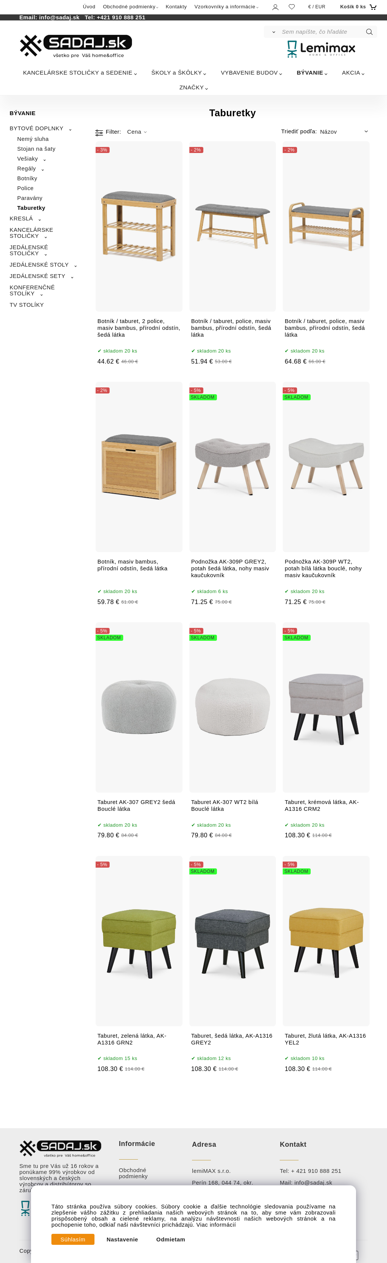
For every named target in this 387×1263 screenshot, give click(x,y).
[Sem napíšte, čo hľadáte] (329, 32)
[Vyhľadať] (272, 32)
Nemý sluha (33, 139)
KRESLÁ (21, 218)
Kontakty (176, 6)
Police (25, 188)
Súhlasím (72, 1239)
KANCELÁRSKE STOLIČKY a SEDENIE (78, 72)
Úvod (89, 6)
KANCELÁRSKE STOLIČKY (31, 233)
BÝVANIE (310, 72)
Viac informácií (216, 1225)
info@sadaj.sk (61, 17)
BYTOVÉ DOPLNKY (36, 128)
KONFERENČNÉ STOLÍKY (32, 290)
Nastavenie (122, 1239)
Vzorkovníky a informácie (224, 6)
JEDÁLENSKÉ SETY (37, 276)
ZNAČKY (192, 87)
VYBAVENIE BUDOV (249, 72)
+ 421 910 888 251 (316, 1171)
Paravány (30, 198)
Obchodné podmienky (129, 6)
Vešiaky (27, 159)
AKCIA (351, 72)
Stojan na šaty (36, 149)
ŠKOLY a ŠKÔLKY (177, 72)
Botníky (27, 178)
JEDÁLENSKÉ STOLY (39, 265)
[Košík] (357, 6)
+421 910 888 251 (121, 17)
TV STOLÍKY (27, 305)
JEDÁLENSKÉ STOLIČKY (29, 250)
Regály (26, 168)
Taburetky (31, 208)
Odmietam (171, 1239)
